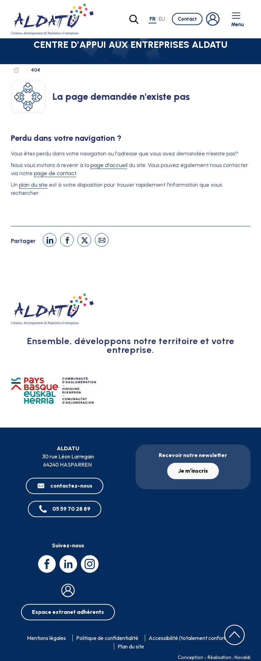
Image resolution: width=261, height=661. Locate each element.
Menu (237, 19)
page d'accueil (108, 165)
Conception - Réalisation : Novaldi (214, 657)
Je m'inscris (193, 470)
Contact (187, 19)
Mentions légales (46, 638)
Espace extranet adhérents (68, 611)
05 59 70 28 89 (71, 508)
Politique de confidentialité (107, 638)
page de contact (55, 173)
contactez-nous (71, 485)
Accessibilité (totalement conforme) (191, 638)
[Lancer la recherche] (134, 19)
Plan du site (131, 646)
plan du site (33, 185)
